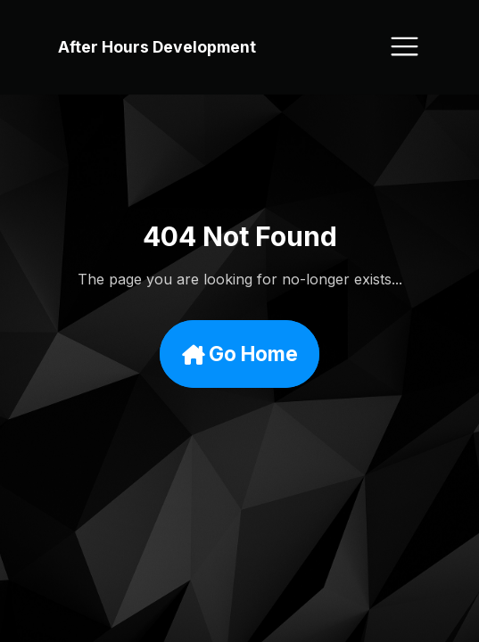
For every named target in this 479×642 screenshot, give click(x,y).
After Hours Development (157, 46)
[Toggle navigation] (404, 46)
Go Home (239, 354)
